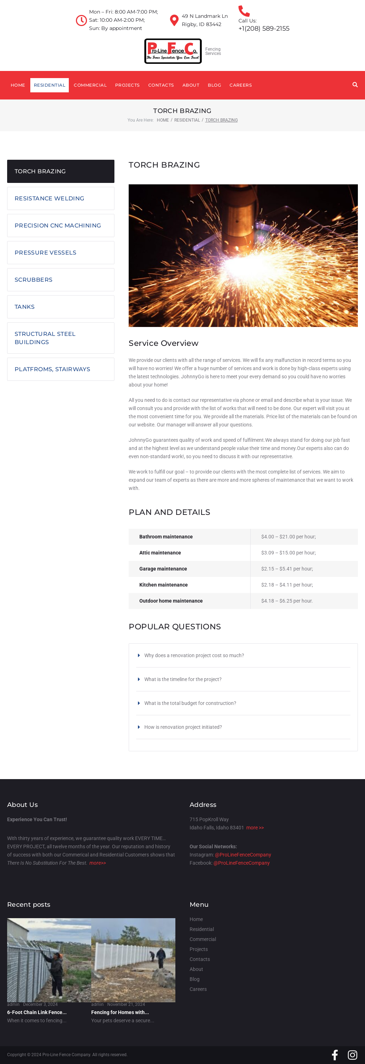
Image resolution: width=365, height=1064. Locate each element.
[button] (243, 655)
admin (13, 1004)
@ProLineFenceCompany (243, 855)
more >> (255, 827)
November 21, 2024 (126, 1004)
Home (163, 120)
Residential (187, 120)
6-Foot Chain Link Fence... (37, 1012)
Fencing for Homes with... (120, 1012)
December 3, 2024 (40, 1004)
